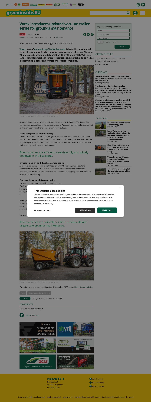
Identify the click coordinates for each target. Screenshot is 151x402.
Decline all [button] (85, 210)
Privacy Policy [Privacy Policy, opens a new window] (47, 203)
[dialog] (75, 201)
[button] (42, 210)
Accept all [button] (107, 210)
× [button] (120, 188)
